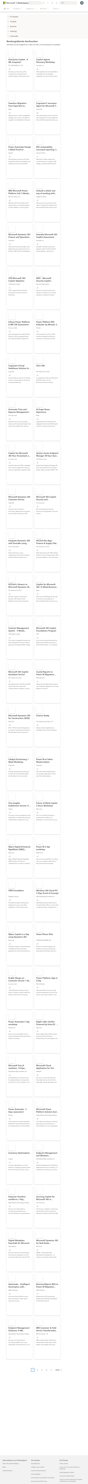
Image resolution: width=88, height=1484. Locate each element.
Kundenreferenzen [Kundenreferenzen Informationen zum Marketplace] (7, 1470)
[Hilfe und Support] (48, 3)
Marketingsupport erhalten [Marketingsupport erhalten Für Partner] (67, 1472)
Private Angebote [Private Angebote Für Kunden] (35, 1474)
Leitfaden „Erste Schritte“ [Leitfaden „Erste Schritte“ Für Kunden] (38, 1467)
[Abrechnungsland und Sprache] (68, 3)
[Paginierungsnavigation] (47, 1371)
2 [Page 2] (37, 1370)
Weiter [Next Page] (57, 1370)
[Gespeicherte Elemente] (52, 3)
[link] (20, 70)
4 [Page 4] (46, 1370)
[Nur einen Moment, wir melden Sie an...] (82, 3)
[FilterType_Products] (8, 21)
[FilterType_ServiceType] (8, 31)
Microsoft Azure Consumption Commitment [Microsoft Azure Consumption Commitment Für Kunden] (42, 1477)
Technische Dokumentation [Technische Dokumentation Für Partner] (67, 1476)
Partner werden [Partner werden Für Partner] (64, 1463)
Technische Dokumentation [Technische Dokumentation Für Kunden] (38, 1470)
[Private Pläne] (56, 3)
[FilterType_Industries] (8, 26)
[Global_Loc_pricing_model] (8, 36)
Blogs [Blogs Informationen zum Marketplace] (4, 1467)
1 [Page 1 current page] (32, 1370)
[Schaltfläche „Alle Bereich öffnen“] (6, 8)
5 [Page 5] (51, 1370)
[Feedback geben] (43, 3)
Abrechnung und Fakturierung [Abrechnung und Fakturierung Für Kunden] (39, 1481)
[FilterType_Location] (8, 16)
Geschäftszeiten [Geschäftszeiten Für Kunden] (35, 1463)
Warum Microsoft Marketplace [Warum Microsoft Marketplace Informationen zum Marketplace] (11, 1463)
